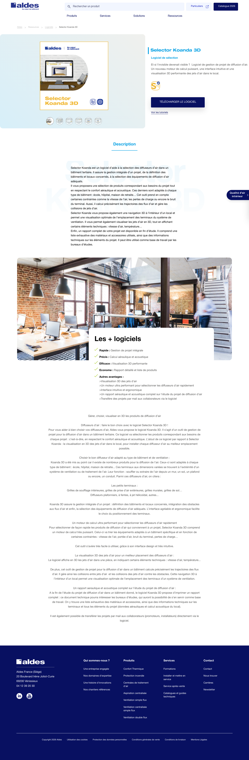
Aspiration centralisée (135, 693)
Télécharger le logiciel (178, 102)
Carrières (208, 683)
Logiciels (49, 28)
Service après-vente (174, 686)
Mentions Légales (199, 740)
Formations (169, 669)
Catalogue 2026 (226, 6)
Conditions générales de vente (146, 740)
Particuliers (199, 6)
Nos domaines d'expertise (97, 676)
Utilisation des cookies (77, 740)
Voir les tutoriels (159, 113)
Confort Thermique (133, 669)
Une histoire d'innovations (97, 683)
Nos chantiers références (96, 690)
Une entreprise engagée (96, 669)
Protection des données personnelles (110, 740)
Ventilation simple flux (135, 700)
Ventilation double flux (135, 718)
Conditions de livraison (175, 740)
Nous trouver (210, 676)
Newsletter (209, 690)
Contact (208, 669)
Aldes (19, 28)
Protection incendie (133, 676)
